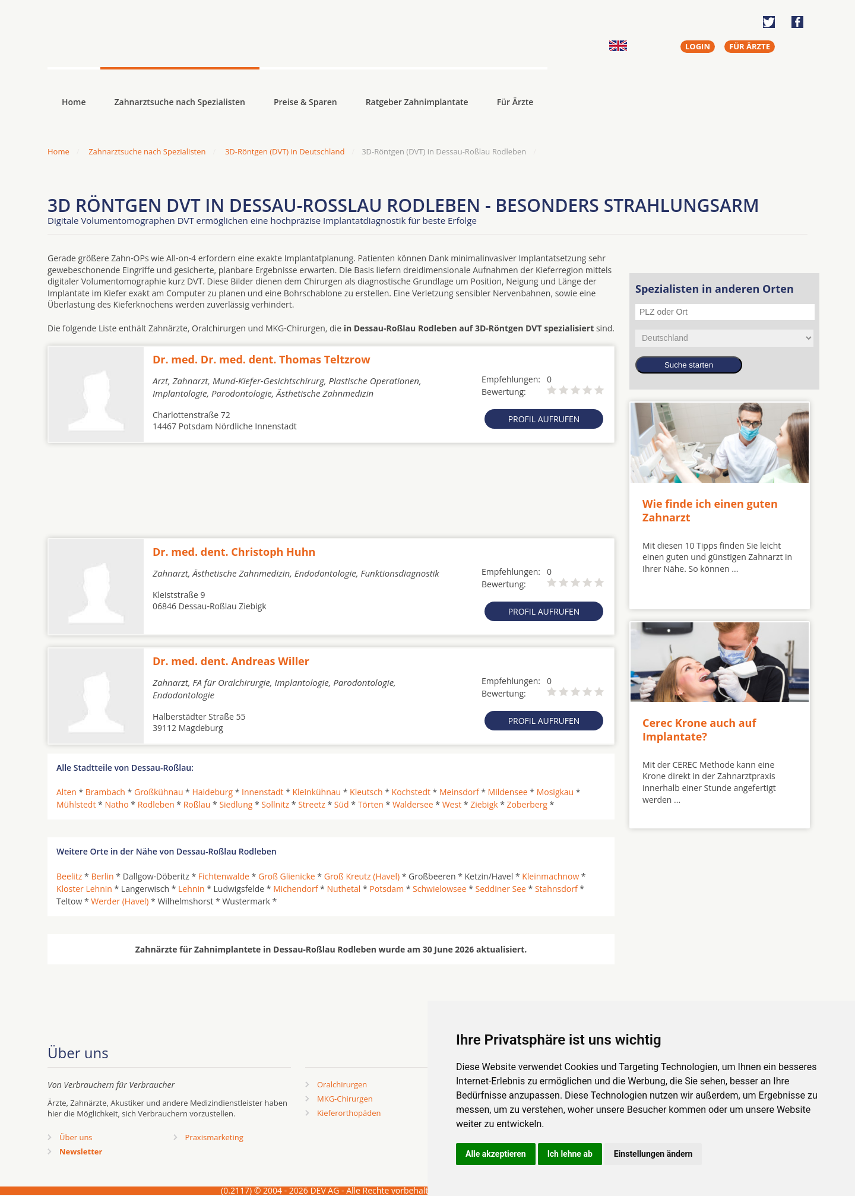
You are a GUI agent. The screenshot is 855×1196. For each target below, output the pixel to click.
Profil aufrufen (544, 419)
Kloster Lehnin (84, 888)
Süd (341, 804)
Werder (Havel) (119, 901)
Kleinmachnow (550, 876)
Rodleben (156, 804)
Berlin (102, 876)
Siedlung (235, 804)
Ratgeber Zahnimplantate (417, 101)
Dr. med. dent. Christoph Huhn (234, 552)
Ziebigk (484, 804)
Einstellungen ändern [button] (653, 1154)
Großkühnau (158, 792)
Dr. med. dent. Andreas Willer (231, 661)
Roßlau (197, 804)
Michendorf (295, 888)
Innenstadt (263, 792)
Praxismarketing (214, 1137)
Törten (371, 804)
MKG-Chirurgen (345, 1098)
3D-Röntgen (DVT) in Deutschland (284, 151)
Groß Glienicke (286, 876)
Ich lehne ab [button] (570, 1154)
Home (58, 151)
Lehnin (191, 888)
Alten (66, 792)
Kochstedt (411, 792)
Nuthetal (343, 888)
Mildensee (508, 792)
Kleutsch (366, 792)
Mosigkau (555, 792)
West (451, 804)
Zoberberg (527, 804)
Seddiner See (501, 888)
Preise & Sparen (305, 101)
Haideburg (212, 792)
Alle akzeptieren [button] (496, 1154)
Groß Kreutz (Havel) (362, 876)
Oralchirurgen (342, 1084)
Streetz (311, 804)
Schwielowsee (439, 888)
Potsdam (386, 888)
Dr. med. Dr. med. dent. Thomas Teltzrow (261, 359)
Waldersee (412, 804)
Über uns (76, 1137)
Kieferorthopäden (349, 1113)
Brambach (105, 792)
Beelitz (69, 876)
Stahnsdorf (556, 888)
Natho (116, 804)
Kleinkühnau (317, 792)
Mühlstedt (76, 804)
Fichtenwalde (223, 876)
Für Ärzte (515, 101)
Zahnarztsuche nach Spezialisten (180, 101)
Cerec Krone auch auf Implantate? (699, 729)
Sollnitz (275, 804)
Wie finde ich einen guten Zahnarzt (710, 510)
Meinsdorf (459, 792)
